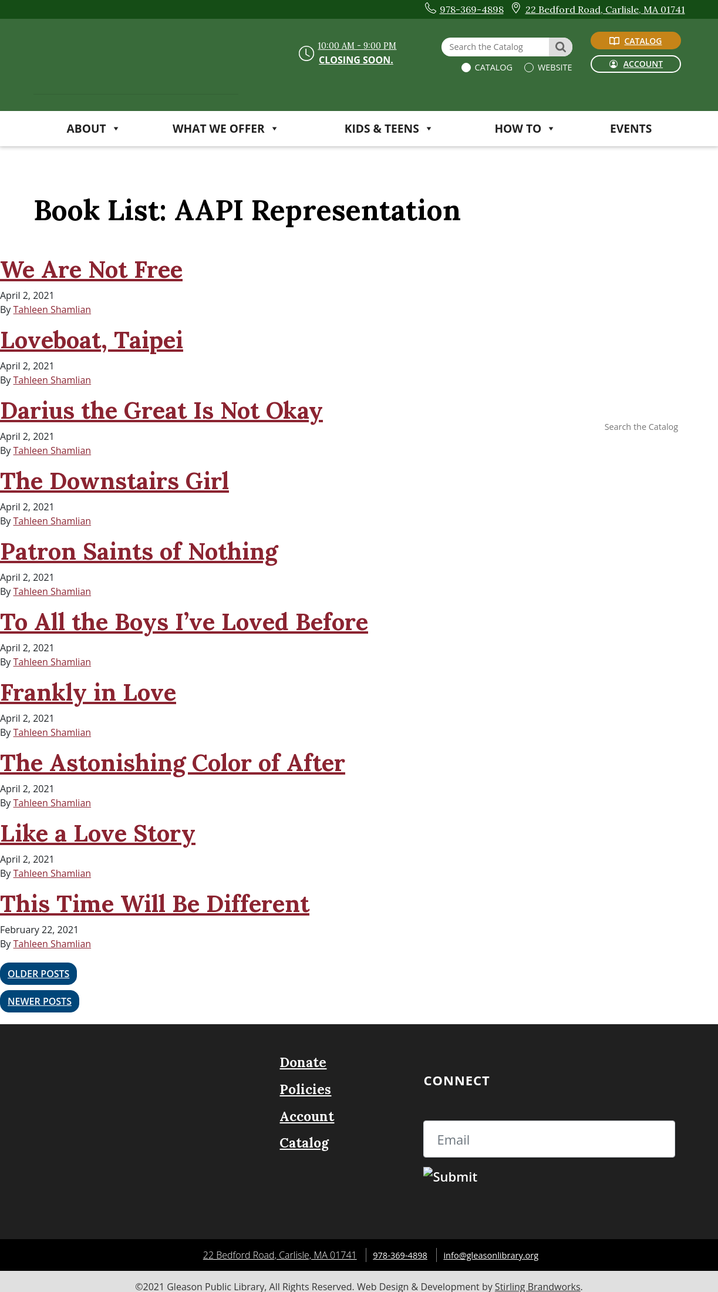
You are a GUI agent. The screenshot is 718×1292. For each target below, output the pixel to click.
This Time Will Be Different (154, 903)
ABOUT (94, 128)
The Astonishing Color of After (172, 763)
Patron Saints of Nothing (139, 551)
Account (306, 1105)
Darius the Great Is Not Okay (161, 410)
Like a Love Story (97, 833)
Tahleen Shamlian (53, 309)
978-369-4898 (396, 1244)
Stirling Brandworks (538, 1276)
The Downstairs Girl (114, 481)
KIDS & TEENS (389, 128)
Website (553, 67)
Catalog (493, 67)
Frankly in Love (88, 692)
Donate (302, 1052)
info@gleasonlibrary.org (493, 1244)
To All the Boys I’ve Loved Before (184, 622)
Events (631, 128)
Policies (305, 1078)
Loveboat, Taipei (91, 340)
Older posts (38, 971)
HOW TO (525, 128)
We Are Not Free (91, 269)
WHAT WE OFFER (226, 128)
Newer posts (40, 993)
